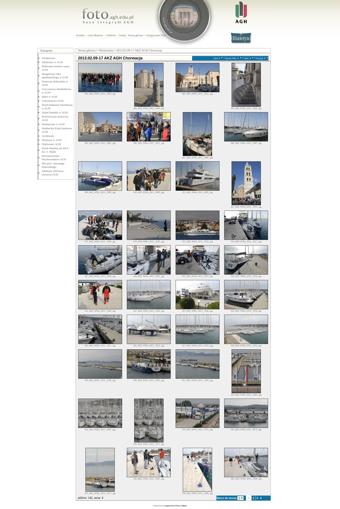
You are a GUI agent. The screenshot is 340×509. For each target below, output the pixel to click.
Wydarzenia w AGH (53, 124)
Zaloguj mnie (153, 35)
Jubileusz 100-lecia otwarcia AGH (53, 172)
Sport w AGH (49, 96)
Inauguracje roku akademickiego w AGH (55, 75)
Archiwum (48, 135)
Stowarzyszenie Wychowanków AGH (54, 157)
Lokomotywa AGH (53, 100)
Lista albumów (95, 35)
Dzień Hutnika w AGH (55, 112)
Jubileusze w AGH (52, 62)
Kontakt (80, 35)
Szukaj (122, 35)
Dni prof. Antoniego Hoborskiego (53, 165)
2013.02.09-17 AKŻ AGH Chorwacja (139, 50)
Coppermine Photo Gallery (175, 506)
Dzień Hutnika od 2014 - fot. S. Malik (56, 150)
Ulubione (111, 35)
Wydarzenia (48, 58)
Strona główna (135, 35)
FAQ (163, 35)
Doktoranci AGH (51, 144)
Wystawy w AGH (52, 140)
